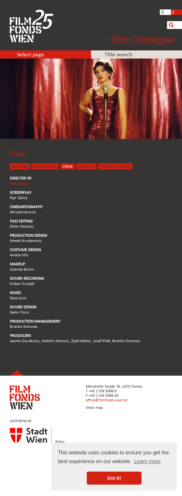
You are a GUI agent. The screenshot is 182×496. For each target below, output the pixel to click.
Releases (86, 167)
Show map (94, 408)
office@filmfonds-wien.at (106, 400)
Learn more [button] (147, 461)
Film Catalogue (142, 39)
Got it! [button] (114, 478)
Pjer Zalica (18, 183)
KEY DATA (20, 167)
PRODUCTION (45, 167)
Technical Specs (115, 167)
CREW (67, 167)
